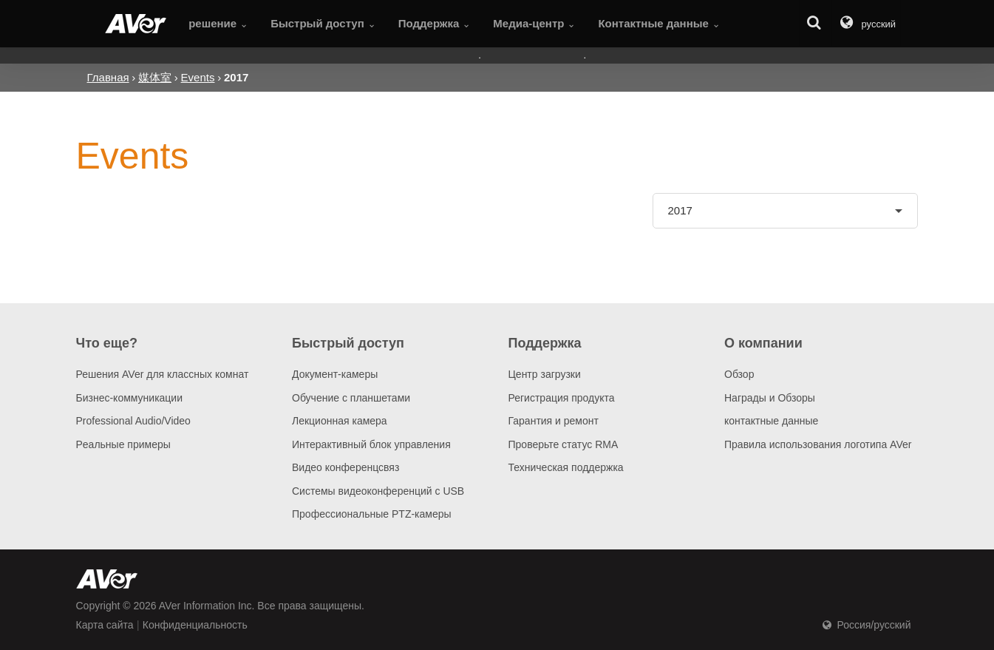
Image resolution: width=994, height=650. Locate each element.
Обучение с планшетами (351, 398)
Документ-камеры (335, 374)
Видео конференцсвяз (345, 467)
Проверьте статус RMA (563, 444)
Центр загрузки (544, 374)
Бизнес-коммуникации (129, 398)
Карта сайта (105, 625)
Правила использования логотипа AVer (817, 444)
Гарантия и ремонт (553, 421)
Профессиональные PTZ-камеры (372, 514)
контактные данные (771, 421)
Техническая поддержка (566, 467)
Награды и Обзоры (769, 398)
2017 (680, 210)
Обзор (739, 374)
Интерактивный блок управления (371, 444)
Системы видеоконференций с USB (378, 491)
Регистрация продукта (561, 398)
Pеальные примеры (123, 444)
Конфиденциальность (195, 625)
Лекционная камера (339, 421)
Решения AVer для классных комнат (162, 374)
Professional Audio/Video (133, 421)
